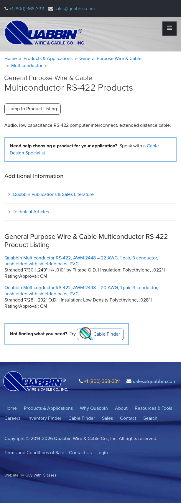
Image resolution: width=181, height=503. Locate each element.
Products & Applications (48, 58)
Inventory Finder (44, 418)
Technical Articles (28, 211)
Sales (107, 418)
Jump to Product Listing (32, 108)
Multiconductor (26, 65)
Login (102, 452)
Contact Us (80, 452)
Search (150, 418)
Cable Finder (106, 334)
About (121, 408)
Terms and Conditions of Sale (34, 452)
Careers (12, 418)
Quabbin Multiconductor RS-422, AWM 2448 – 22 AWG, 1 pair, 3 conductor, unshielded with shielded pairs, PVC (81, 260)
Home (10, 58)
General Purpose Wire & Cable (110, 58)
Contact (128, 418)
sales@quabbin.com (75, 8)
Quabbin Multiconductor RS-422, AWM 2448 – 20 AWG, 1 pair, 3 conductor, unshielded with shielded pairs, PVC (81, 290)
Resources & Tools (153, 408)
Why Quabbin (94, 408)
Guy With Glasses (40, 475)
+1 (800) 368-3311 (26, 8)
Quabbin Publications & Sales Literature (51, 194)
